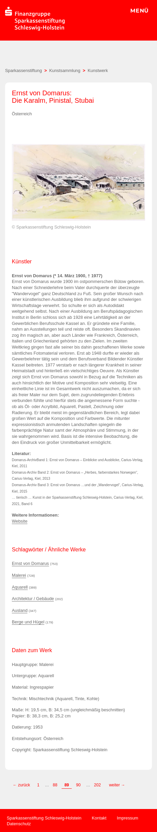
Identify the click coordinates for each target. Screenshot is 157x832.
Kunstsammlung (65, 70)
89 (66, 785)
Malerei (19, 575)
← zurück (21, 785)
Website (19, 521)
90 (78, 785)
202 (98, 785)
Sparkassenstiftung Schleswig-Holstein (44, 818)
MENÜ (139, 10)
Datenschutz (19, 823)
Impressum (127, 818)
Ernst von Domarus (30, 563)
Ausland (19, 610)
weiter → (117, 785)
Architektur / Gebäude (33, 598)
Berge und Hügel (28, 621)
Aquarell (20, 587)
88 (55, 785)
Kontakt (99, 818)
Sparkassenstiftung (23, 70)
